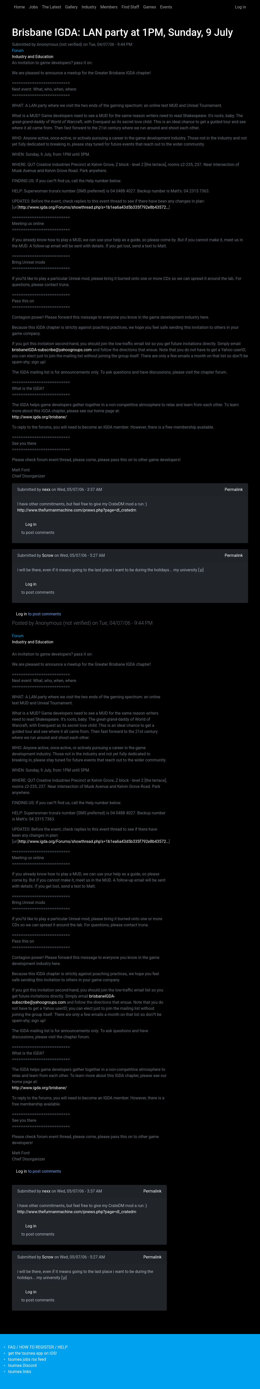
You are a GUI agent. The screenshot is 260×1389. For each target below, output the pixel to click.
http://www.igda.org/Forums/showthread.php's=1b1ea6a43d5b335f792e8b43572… (94, 207)
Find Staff (130, 7)
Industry (89, 7)
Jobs (33, 7)
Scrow (47, 555)
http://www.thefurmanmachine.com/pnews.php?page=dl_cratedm (76, 510)
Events (166, 7)
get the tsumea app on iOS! (32, 1353)
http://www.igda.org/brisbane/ (39, 417)
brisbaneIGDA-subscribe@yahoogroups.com (52, 349)
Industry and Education (32, 56)
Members (109, 7)
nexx (46, 489)
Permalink (234, 489)
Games (149, 7)
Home (19, 7)
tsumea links (19, 1371)
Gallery (71, 7)
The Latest (51, 7)
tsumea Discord (22, 1365)
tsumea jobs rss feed (27, 1359)
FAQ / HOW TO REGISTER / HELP (38, 1347)
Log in (240, 7)
